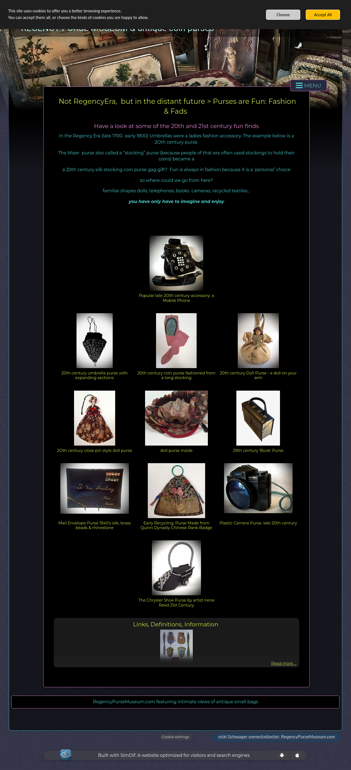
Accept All (323, 14)
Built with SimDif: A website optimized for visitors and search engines (174, 755)
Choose (283, 14)
